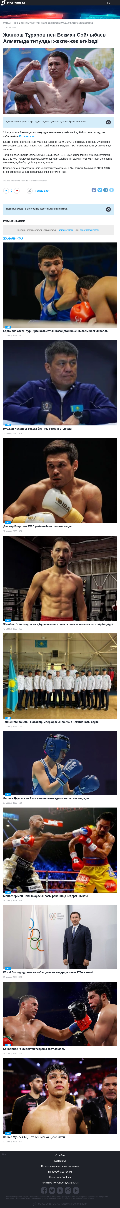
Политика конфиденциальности (60, 1182)
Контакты (60, 1160)
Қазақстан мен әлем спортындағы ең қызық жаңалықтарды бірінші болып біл (58, 122)
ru (108, 3)
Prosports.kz (26, 136)
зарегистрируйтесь (89, 230)
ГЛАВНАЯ (7, 23)
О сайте (60, 1155)
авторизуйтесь (66, 230)
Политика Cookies (60, 1177)
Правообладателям (60, 1171)
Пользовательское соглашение (60, 1166)
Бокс (16, 23)
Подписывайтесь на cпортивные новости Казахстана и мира (58, 209)
